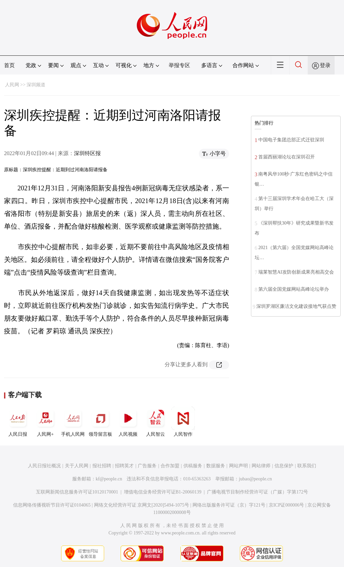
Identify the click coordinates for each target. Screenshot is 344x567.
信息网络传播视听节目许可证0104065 (52, 505)
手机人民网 (73, 422)
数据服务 (215, 465)
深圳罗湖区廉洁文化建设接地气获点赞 (296, 306)
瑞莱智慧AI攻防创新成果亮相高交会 (296, 272)
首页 (9, 65)
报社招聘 (101, 465)
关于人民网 (76, 465)
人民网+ (45, 422)
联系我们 (306, 465)
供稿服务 (192, 465)
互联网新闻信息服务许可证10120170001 (77, 491)
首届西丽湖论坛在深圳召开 (286, 156)
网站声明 (238, 465)
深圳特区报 (87, 153)
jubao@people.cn (255, 478)
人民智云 (155, 422)
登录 (325, 65)
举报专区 (179, 65)
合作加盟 (170, 465)
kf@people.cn (109, 478)
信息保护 (283, 465)
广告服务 (147, 465)
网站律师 (261, 465)
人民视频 (128, 422)
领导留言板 (100, 422)
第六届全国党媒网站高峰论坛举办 (293, 289)
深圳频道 (36, 84)
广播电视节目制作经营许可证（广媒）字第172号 (257, 491)
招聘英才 (124, 465)
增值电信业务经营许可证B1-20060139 (163, 491)
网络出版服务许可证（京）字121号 (228, 505)
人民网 (12, 84)
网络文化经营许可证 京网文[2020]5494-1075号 (141, 505)
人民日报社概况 (44, 465)
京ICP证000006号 (286, 505)
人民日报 (18, 422)
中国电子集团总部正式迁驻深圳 (291, 139)
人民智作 (183, 422)
